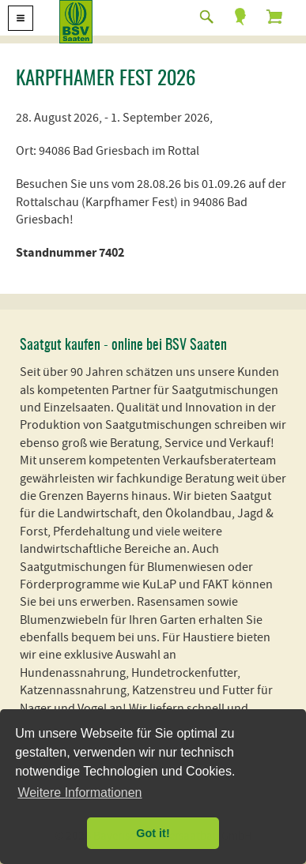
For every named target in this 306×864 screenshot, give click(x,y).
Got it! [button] (152, 833)
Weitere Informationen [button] (79, 792)
